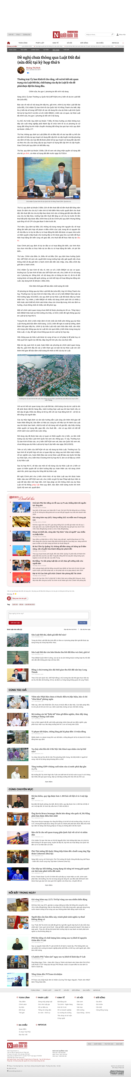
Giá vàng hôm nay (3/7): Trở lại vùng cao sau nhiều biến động (59, 899)
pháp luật (35, 485)
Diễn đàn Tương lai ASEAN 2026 (26, 46)
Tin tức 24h (109, 1044)
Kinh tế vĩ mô (61, 1007)
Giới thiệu (98, 1044)
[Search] (112, 34)
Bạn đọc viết (23, 1035)
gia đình (26, 153)
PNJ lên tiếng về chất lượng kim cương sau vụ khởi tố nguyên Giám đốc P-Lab (59, 939)
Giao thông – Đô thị (83, 1013)
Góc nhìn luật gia (44, 1004)
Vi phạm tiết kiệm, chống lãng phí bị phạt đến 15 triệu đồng (58, 731)
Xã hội (69, 43)
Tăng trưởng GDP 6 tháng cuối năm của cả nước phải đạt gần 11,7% (58, 767)
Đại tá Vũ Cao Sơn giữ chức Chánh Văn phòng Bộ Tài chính (57, 573)
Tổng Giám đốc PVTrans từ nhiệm (46, 974)
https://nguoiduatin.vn (13, 1050)
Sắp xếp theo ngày (85, 629)
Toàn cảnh (22, 43)
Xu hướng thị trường (64, 1013)
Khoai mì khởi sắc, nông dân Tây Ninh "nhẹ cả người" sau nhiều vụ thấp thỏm (59, 533)
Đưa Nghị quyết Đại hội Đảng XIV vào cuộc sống (52, 46)
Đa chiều (99, 43)
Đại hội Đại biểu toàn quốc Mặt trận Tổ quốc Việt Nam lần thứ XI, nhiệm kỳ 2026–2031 (93, 46)
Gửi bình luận (15, 623)
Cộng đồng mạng (102, 1010)
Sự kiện (46, 50)
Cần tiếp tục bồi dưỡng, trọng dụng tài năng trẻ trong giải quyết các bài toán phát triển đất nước (60, 869)
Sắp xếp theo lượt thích (70, 629)
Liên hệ (11, 34)
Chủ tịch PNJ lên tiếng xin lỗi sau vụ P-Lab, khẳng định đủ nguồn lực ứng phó (59, 504)
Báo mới (119, 1044)
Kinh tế (55, 43)
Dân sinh (80, 1002)
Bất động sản (62, 1002)
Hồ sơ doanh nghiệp (64, 1010)
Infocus (115, 43)
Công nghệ (61, 1018)
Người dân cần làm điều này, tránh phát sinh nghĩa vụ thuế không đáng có (58, 918)
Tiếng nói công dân (44, 1010)
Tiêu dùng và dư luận (64, 1015)
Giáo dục (80, 1004)
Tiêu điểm (24, 50)
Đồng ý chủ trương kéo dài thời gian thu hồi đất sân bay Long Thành (59, 670)
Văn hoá (79, 1007)
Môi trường (80, 1010)
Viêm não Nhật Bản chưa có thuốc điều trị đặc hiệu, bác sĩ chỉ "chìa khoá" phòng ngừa (59, 697)
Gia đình (99, 1002)
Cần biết (99, 1007)
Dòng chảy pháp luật (45, 1002)
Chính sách (35, 50)
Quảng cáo (26, 34)
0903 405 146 (12, 1068)
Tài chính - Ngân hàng (65, 1004)
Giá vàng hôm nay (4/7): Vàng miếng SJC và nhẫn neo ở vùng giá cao (59, 519)
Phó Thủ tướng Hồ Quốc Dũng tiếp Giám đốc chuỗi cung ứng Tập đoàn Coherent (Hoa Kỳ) (60, 852)
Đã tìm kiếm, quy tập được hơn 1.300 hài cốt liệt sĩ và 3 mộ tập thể (59, 797)
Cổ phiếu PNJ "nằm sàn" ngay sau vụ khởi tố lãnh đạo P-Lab (58, 956)
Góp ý (18, 34)
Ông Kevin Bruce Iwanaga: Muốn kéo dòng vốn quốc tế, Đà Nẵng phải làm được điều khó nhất (60, 814)
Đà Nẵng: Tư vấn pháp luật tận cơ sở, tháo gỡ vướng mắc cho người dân (58, 562)
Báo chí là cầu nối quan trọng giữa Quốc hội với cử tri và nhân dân (59, 833)
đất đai (21, 604)
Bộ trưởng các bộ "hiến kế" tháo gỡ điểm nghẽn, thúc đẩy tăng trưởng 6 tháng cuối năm (59, 715)
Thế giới (66, 50)
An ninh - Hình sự (44, 1013)
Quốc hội (15, 604)
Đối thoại (56, 50)
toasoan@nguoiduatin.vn (15, 1071)
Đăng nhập (83, 622)
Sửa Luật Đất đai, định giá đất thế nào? (48, 634)
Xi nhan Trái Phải (24, 1032)
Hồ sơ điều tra (43, 1007)
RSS (89, 1044)
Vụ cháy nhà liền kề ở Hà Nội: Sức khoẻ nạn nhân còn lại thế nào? (58, 750)
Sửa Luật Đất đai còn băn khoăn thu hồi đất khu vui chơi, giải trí (60, 652)
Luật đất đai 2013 (30, 604)
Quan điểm (22, 1029)
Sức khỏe (99, 1004)
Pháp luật (40, 43)
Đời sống (84, 43)
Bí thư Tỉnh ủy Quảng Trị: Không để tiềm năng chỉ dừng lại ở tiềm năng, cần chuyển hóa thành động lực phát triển (59, 548)
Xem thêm (49, 782)
